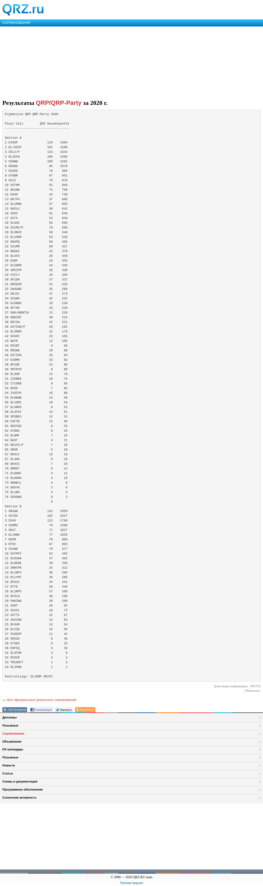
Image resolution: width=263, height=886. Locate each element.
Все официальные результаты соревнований (41, 700)
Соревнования (13, 733)
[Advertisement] (131, 62)
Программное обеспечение (22, 789)
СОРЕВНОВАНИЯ (16, 23)
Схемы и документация (19, 781)
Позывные (10, 725)
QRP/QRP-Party (59, 102)
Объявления (11, 741)
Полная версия (131, 883)
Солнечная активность (19, 797)
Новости (8, 765)
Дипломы (9, 717)
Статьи (7, 773)
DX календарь (12, 749)
